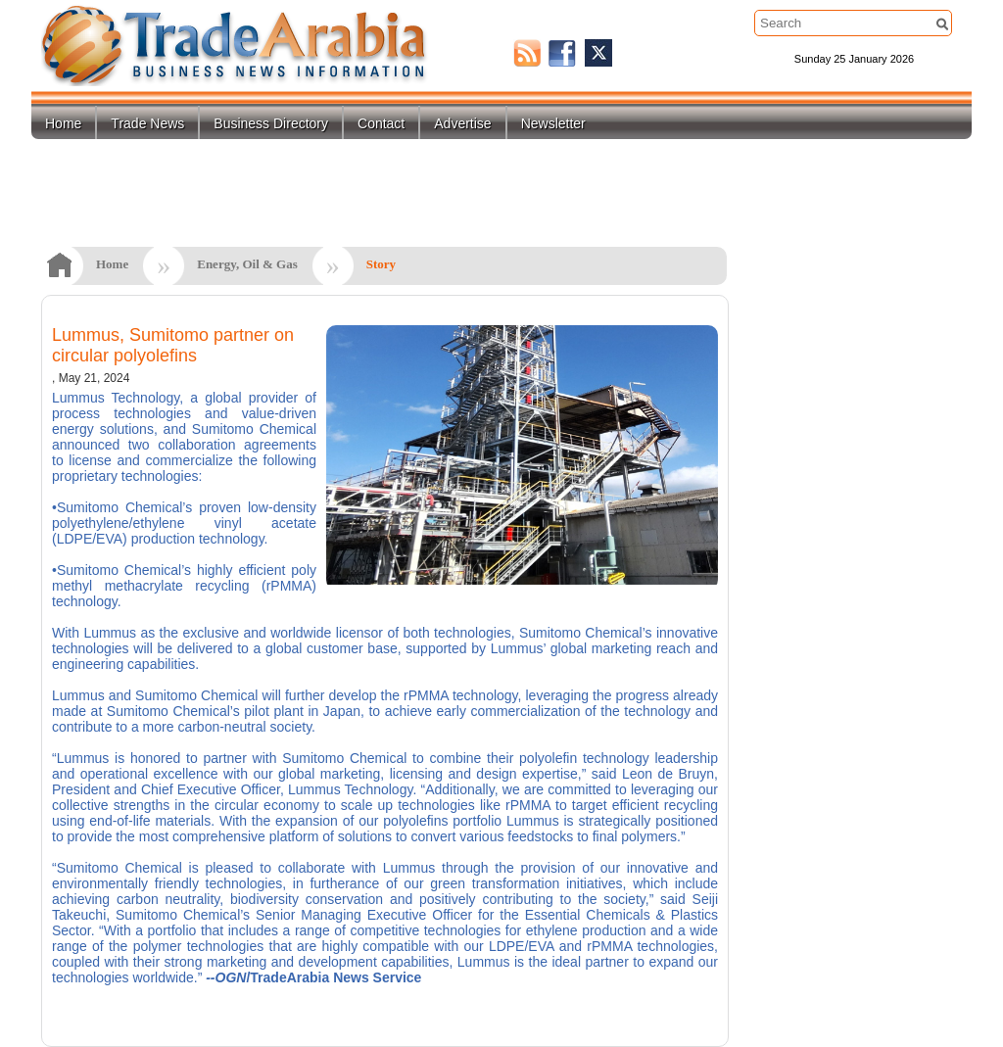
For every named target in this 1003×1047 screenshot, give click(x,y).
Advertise (462, 123)
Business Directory (271, 123)
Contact (381, 123)
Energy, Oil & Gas (247, 264)
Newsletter (553, 123)
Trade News (147, 123)
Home (63, 123)
